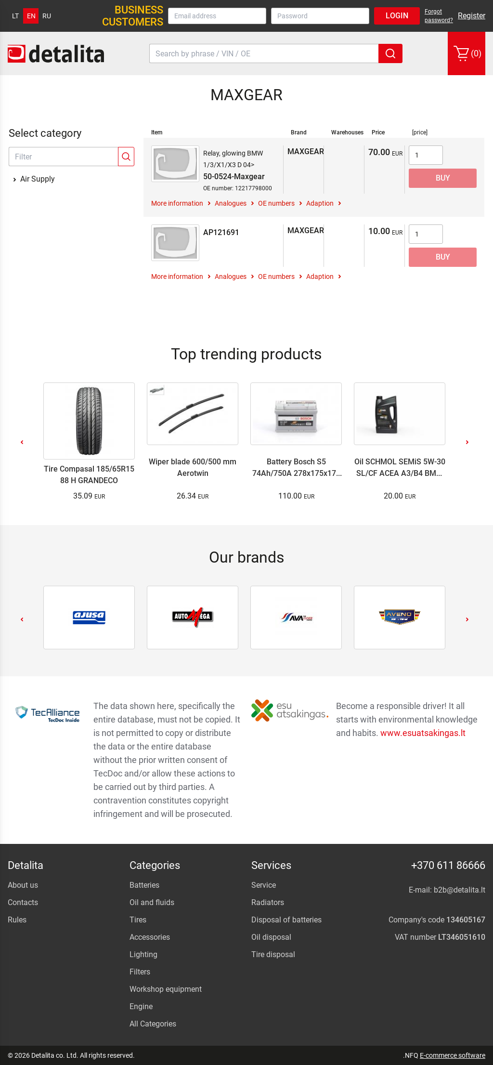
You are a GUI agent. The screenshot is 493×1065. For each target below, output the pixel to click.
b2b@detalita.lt (459, 889)
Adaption (320, 203)
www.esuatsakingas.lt (423, 733)
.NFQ (410, 1055)
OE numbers (276, 203)
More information (177, 203)
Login (397, 15)
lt (15, 16)
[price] (420, 132)
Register (471, 15)
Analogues (230, 203)
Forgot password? (439, 16)
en (31, 16)
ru (46, 16)
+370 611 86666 (448, 865)
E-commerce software (452, 1055)
